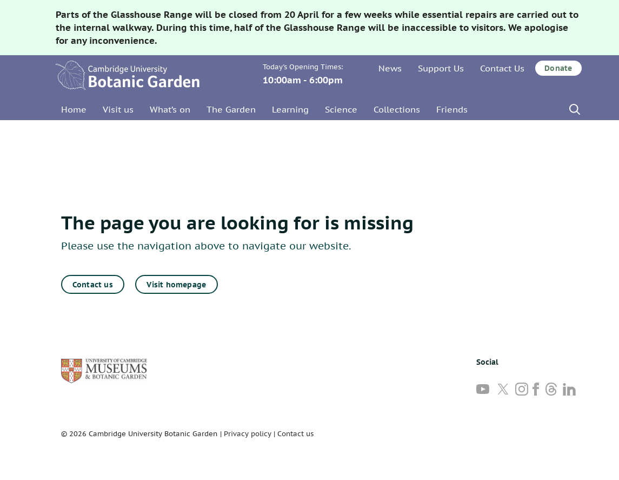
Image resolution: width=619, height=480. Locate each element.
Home (73, 109)
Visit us (118, 109)
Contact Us (502, 68)
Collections (397, 109)
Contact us (92, 285)
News (390, 68)
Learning (290, 109)
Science (341, 109)
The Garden (231, 109)
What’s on (170, 109)
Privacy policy (247, 433)
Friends (452, 109)
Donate (558, 68)
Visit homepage (176, 285)
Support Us (441, 68)
